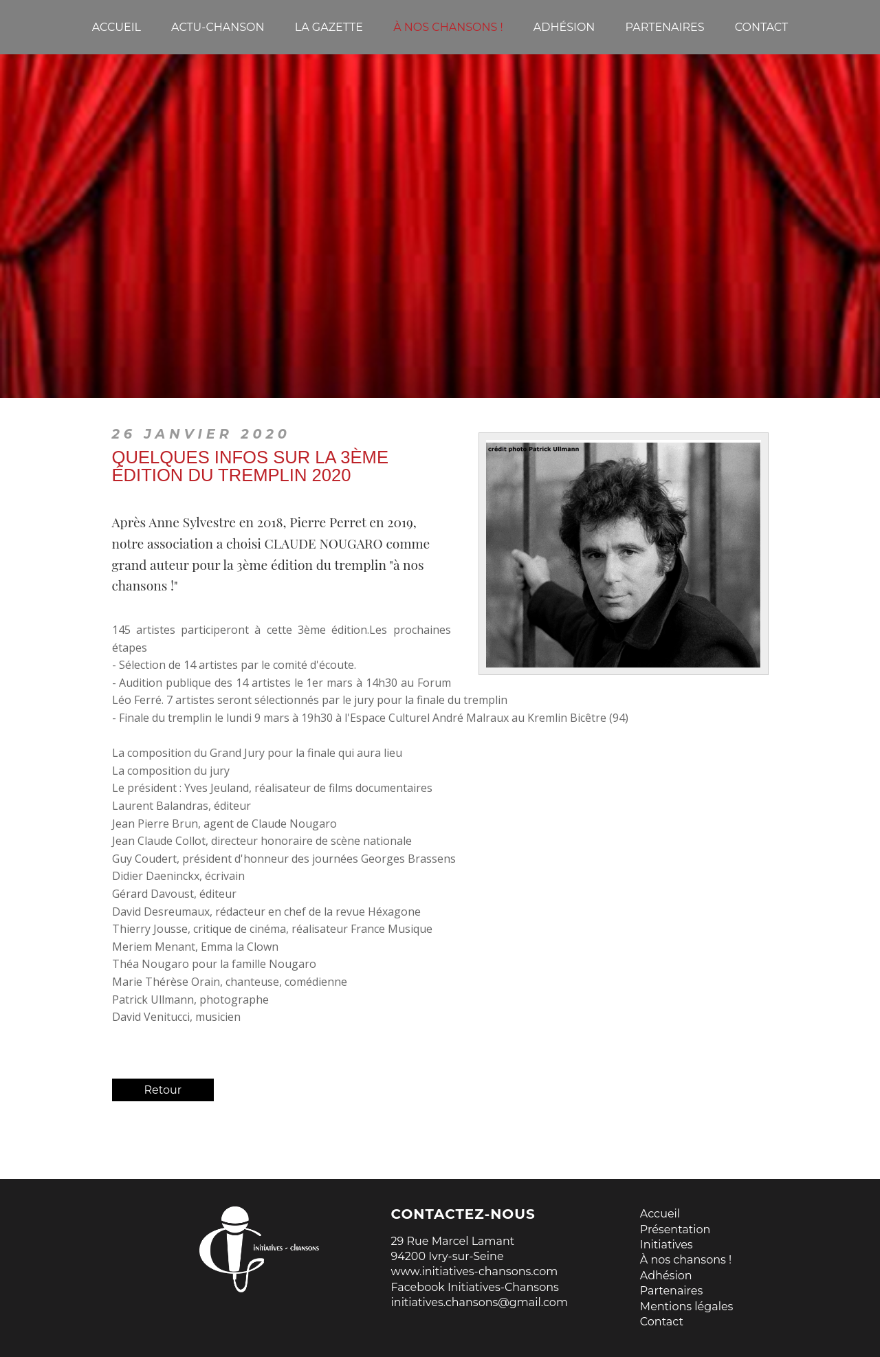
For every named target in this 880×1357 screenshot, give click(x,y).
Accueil (660, 1213)
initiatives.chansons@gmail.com (479, 1302)
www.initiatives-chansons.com (474, 1271)
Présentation (675, 1229)
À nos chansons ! (686, 1259)
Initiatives (666, 1244)
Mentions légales (687, 1306)
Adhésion (666, 1275)
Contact (661, 1321)
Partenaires (671, 1290)
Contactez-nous (463, 1214)
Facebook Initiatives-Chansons (475, 1287)
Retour (163, 1089)
